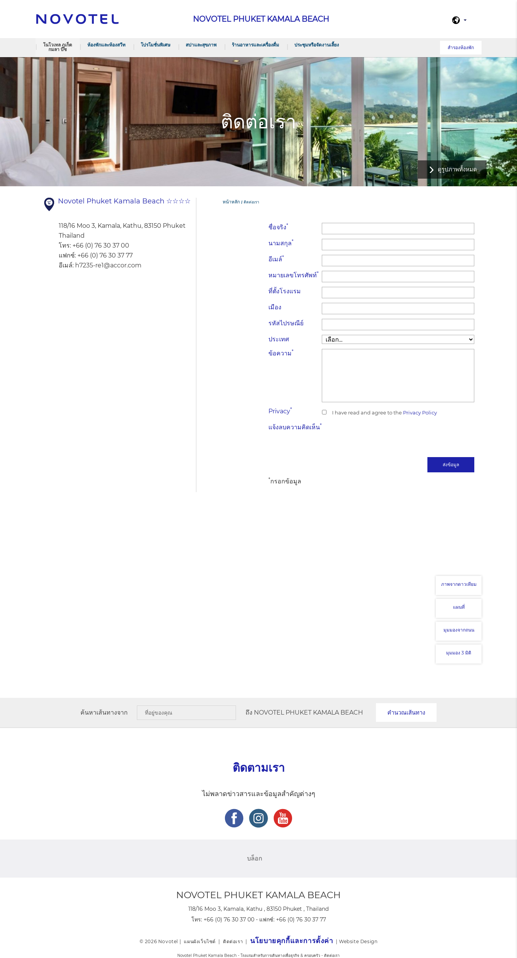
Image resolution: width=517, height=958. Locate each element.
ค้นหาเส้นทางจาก (104, 712)
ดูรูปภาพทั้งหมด (457, 169)
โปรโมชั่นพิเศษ (155, 45)
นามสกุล (281, 243)
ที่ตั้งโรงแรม (284, 291)
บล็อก (254, 858)
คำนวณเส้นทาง (406, 712)
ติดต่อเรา (233, 941)
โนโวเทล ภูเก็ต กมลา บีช (57, 47)
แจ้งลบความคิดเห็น (295, 427)
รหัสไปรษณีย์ (285, 323)
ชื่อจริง (278, 227)
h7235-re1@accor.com (108, 265)
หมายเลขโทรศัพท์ (293, 275)
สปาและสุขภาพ (201, 45)
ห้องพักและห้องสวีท (106, 45)
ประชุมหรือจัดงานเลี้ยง (316, 45)
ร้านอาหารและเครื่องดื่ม (255, 45)
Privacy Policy (419, 412)
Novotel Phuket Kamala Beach (308, 712)
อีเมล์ (276, 259)
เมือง (274, 307)
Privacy (280, 411)
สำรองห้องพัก (461, 47)
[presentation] (416, 438)
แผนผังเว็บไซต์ (200, 941)
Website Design (358, 941)
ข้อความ (281, 353)
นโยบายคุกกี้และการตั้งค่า (291, 941)
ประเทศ (278, 339)
